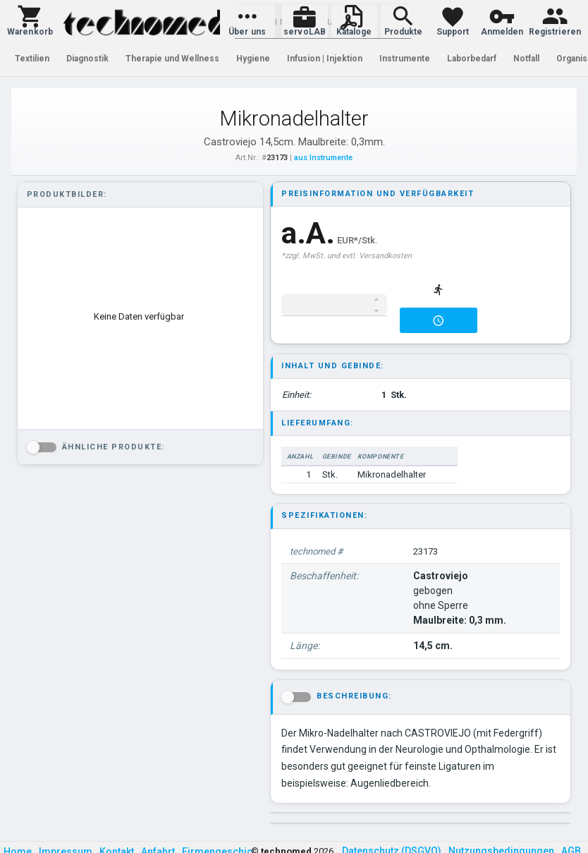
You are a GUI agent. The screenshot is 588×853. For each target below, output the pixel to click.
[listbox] (139, 316)
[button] (30, 21)
